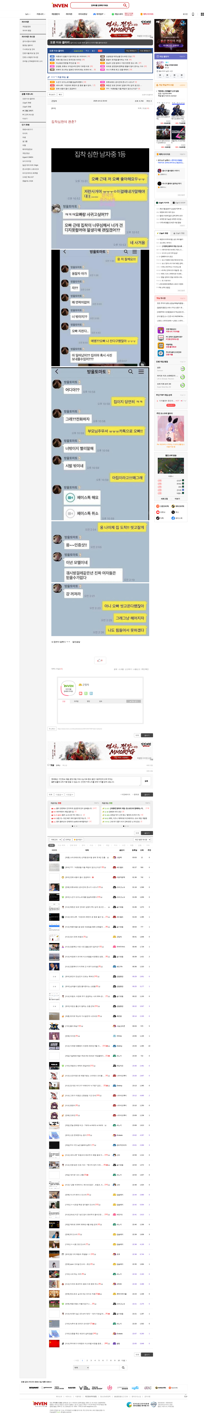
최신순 (64, 765)
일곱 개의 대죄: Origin (30, 165)
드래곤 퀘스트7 (28, 177)
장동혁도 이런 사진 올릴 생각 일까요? (82, 947)
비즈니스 (68, 1396)
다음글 (58, 795)
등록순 (58, 765)
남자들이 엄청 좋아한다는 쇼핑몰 (80, 986)
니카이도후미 (122, 1076)
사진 (123, 845)
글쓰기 (147, 833)
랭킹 (88, 701)
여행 (24, 145)
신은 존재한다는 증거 (75, 1135)
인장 (63, 701)
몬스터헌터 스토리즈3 (30, 169)
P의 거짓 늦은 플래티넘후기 (78, 1145)
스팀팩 (119, 857)
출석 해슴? (71, 1026)
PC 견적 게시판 (28, 114)
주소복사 (52, 729)
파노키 (119, 1056)
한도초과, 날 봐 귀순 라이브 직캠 (80, 1294)
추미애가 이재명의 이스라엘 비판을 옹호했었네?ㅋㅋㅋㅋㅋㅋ (91, 1344)
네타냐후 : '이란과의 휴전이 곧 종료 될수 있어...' (86, 917)
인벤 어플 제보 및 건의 (30, 53)
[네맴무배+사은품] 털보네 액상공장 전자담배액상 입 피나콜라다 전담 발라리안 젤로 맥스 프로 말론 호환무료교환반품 (171, 312)
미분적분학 (121, 877)
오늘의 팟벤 (26, 107)
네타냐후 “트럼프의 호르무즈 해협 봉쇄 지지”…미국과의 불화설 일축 (94, 1155)
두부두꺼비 (121, 947)
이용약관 (78, 1396)
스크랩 (121, 669)
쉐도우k (119, 967)
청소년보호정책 (105, 1396)
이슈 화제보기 (145, 51)
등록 (146, 781)
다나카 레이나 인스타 (75, 1195)
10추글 (68, 840)
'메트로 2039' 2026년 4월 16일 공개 (81, 1224)
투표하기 (170, 405)
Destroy (119, 1046)
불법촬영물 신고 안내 (121, 1396)
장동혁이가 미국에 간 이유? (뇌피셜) (81, 967)
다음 (123, 1360)
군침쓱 (53, 101)
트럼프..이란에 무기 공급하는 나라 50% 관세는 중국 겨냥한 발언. (92, 996)
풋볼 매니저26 (27, 181)
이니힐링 (86, 693)
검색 (123, 1367)
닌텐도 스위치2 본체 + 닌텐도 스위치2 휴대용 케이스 (171, 321)
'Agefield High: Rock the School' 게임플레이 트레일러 (88, 1056)
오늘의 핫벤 (26, 103)
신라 (118, 1155)
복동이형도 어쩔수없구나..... (78, 1304)
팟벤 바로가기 (27, 129)
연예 (73, 845)
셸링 (118, 1344)
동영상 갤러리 (27, 45)
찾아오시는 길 (136, 1396)
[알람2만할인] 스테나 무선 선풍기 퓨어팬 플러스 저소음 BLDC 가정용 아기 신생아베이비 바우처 (171, 308)
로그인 (185, 14)
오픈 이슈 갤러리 (28, 99)
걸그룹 (24, 141)
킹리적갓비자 (122, 1145)
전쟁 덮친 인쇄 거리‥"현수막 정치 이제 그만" (85, 1165)
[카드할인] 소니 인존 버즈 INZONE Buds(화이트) (171, 316)
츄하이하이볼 (122, 1294)
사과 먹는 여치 (73, 1274)
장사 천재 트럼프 (74, 937)
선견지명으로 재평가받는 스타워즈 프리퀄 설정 (85, 1076)
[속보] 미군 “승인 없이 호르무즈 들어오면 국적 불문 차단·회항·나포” (93, 1215)
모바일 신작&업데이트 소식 (32, 61)
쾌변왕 (119, 1016)
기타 (148, 845)
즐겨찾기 (79, 840)
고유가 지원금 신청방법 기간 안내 (80, 1096)
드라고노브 (121, 887)
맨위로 (136, 794)
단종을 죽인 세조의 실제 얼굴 (79, 1334)
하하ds (119, 1036)
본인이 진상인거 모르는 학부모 (79, 976)
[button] (72, 826)
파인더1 (120, 1215)
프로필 (76, 701)
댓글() (146, 108)
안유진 (70, 1115)
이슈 (61, 845)
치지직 (24, 133)
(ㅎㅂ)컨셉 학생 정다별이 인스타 (80, 1205)
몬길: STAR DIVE (171, 65)
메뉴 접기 (133, 701)
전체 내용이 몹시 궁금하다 (77, 877)
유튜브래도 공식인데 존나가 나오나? (81, 887)
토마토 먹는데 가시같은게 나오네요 (81, 1016)
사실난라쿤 (121, 1026)
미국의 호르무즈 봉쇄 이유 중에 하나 (81, 1284)
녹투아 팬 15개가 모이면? (77, 1324)
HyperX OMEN (27, 157)
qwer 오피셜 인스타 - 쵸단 (77, 1264)
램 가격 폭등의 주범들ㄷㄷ (77, 1254)
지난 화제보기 (131, 51)
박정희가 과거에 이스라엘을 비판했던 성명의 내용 (87, 957)
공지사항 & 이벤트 (29, 41)
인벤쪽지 (81, 693)
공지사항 (147, 1396)
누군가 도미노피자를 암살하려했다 (81, 897)
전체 (51, 845)
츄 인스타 (71, 1234)
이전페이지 (126, 794)
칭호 (100, 701)
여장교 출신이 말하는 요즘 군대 (79, 1006)
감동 (140, 845)
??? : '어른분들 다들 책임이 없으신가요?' (83, 867)
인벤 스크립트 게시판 (30, 57)
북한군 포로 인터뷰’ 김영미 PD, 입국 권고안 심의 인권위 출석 (91, 907)
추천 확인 (145, 669)
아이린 (70, 1036)
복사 (60, 94)
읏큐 (118, 1254)
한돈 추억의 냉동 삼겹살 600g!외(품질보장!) (171, 303)
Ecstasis (120, 1135)
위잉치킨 (120, 1066)
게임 (107, 845)
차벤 (24, 137)
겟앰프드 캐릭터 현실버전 (77, 1066)
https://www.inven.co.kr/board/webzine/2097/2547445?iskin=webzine (80, 729)
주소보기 (52, 94)
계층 (131, 845)
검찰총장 (120, 976)
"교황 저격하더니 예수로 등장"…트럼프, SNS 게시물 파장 (89, 1185)
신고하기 (128, 669)
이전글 (68, 795)
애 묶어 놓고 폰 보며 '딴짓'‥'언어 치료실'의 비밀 (86, 1314)
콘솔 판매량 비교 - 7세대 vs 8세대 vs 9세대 (84, 1125)
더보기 (91, 693)
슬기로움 (120, 907)
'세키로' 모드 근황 (74, 1175)
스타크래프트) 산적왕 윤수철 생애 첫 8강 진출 (85, 857)
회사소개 (59, 1396)
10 (119, 1360)
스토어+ (182, 85)
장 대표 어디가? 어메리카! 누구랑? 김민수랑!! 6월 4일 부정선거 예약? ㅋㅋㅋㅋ (98, 1086)
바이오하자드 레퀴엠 (30, 173)
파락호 (119, 1284)
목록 (139, 108)
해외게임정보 (27, 149)
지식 (115, 845)
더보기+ (96, 803)
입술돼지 (120, 1195)
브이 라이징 (26, 161)
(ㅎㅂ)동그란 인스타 (75, 1244)
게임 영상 (25, 153)
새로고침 (149, 765)
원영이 (70, 1105)
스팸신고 (136, 669)
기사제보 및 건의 (28, 49)
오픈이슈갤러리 (147, 95)
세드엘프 (120, 867)
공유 (115, 669)
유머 (83, 845)
